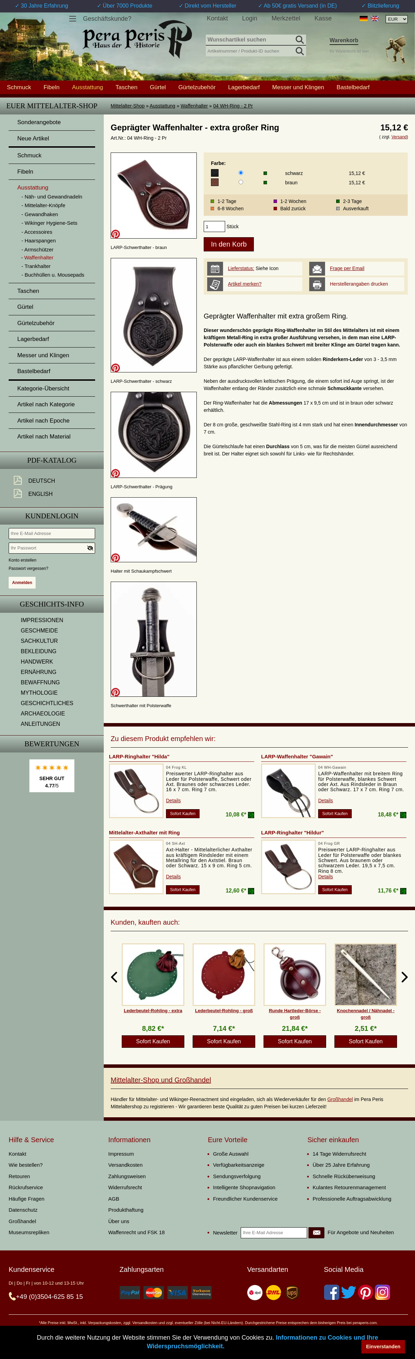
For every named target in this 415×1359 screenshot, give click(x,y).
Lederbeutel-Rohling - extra (153, 1010)
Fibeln (51, 87)
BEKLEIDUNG (38, 651)
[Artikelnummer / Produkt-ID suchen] (256, 50)
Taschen (126, 87)
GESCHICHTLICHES (47, 703)
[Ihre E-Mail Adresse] (52, 533)
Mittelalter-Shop (128, 106)
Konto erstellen (22, 560)
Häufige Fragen (26, 1199)
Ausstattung (162, 106)
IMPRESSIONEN (42, 620)
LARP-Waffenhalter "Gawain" (297, 756)
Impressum (121, 1154)
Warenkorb (344, 40)
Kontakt (217, 18)
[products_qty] (214, 226)
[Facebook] (331, 1292)
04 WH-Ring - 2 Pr (233, 106)
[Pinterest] (365, 1292)
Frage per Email (347, 268)
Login (249, 18)
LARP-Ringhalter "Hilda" (139, 756)
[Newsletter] (316, 1232)
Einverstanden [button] (383, 1346)
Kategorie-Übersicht (43, 388)
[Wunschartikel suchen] (256, 40)
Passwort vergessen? (28, 568)
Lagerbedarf (244, 87)
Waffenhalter (194, 106)
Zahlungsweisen (127, 1176)
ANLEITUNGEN (40, 724)
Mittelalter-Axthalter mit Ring (144, 832)
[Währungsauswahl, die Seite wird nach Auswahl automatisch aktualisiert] (397, 19)
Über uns (118, 1221)
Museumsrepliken (29, 1232)
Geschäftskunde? (107, 18)
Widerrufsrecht (125, 1187)
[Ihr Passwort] (52, 548)
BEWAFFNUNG (40, 682)
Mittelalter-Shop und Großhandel (161, 1080)
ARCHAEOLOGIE (43, 714)
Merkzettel (285, 18)
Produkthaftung (126, 1210)
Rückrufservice (26, 1187)
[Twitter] (348, 1292)
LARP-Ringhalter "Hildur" (292, 832)
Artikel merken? (244, 284)
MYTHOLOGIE (39, 693)
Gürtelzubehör (197, 87)
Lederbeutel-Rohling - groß (224, 1010)
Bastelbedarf (352, 87)
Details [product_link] (173, 800)
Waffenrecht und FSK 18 (136, 1232)
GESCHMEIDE (39, 631)
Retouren (19, 1176)
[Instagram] (382, 1292)
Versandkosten (125, 1165)
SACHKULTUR (39, 641)
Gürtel (158, 87)
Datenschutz (23, 1210)
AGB (113, 1199)
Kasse (323, 18)
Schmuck (19, 87)
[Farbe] (241, 172)
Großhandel (340, 1099)
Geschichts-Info (52, 604)
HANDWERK (37, 662)
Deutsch (41, 481)
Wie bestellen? (26, 1165)
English (40, 494)
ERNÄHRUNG (38, 672)
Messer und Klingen (298, 87)
